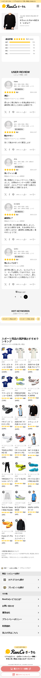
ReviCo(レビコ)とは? (11, 599)
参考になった (21, 112)
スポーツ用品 (13, 568)
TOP (5, 568)
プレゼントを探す (13, 587)
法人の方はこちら (10, 633)
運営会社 (6, 613)
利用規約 (6, 626)
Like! (32, 112)
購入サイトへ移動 (20, 669)
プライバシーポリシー (12, 619)
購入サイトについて (20, 674)
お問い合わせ (8, 606)
